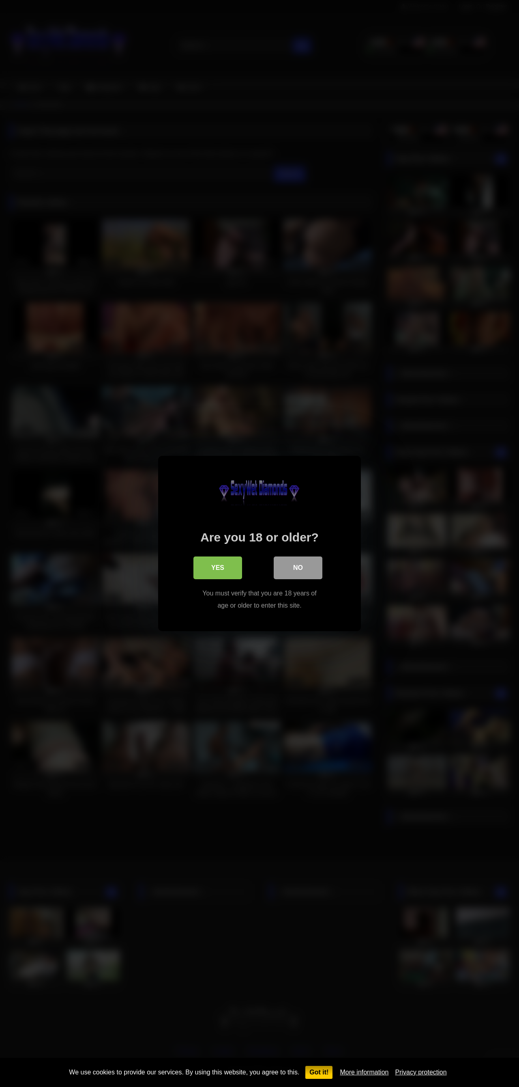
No (298, 567)
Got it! (318, 1072)
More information (364, 1072)
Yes (217, 567)
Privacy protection (420, 1072)
